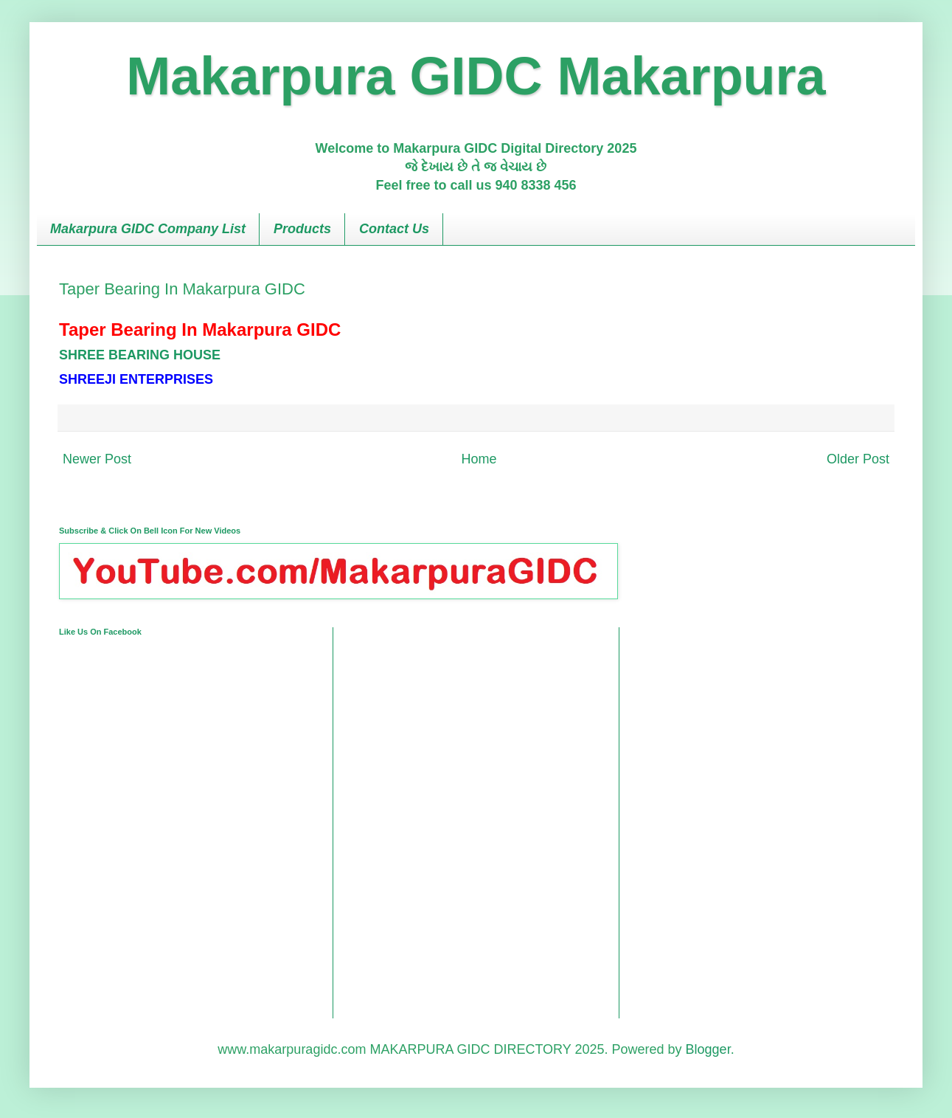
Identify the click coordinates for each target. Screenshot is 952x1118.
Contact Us (394, 228)
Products (302, 228)
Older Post (858, 459)
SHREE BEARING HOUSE (139, 355)
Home (478, 459)
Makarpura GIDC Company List (148, 228)
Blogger (708, 1049)
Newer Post (97, 459)
